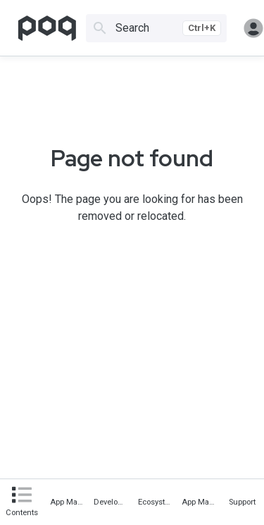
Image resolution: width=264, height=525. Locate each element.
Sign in (253, 28)
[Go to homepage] (47, 28)
